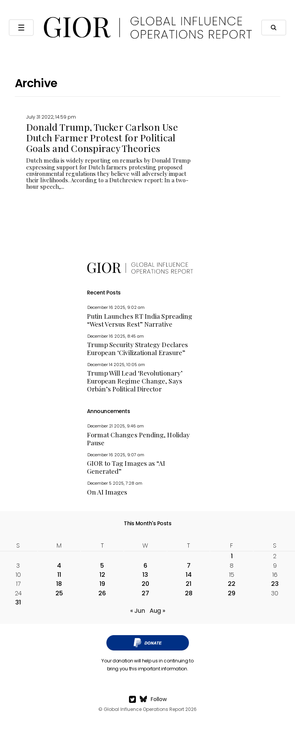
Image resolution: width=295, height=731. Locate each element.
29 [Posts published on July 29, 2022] (231, 593)
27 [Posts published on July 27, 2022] (145, 593)
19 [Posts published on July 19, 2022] (102, 583)
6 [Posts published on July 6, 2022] (145, 565)
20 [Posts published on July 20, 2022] (145, 583)
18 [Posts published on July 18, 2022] (59, 583)
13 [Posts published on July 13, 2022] (145, 574)
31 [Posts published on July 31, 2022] (18, 602)
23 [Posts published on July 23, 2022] (275, 583)
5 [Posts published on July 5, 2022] (102, 565)
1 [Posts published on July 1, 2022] (232, 556)
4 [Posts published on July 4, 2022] (59, 565)
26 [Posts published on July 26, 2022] (102, 593)
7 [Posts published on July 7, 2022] (189, 565)
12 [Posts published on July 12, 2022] (102, 574)
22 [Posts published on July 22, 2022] (231, 583)
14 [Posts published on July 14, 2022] (189, 574)
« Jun (137, 610)
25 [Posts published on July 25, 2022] (59, 593)
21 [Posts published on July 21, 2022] (188, 583)
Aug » (157, 610)
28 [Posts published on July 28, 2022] (188, 593)
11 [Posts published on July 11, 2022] (59, 574)
